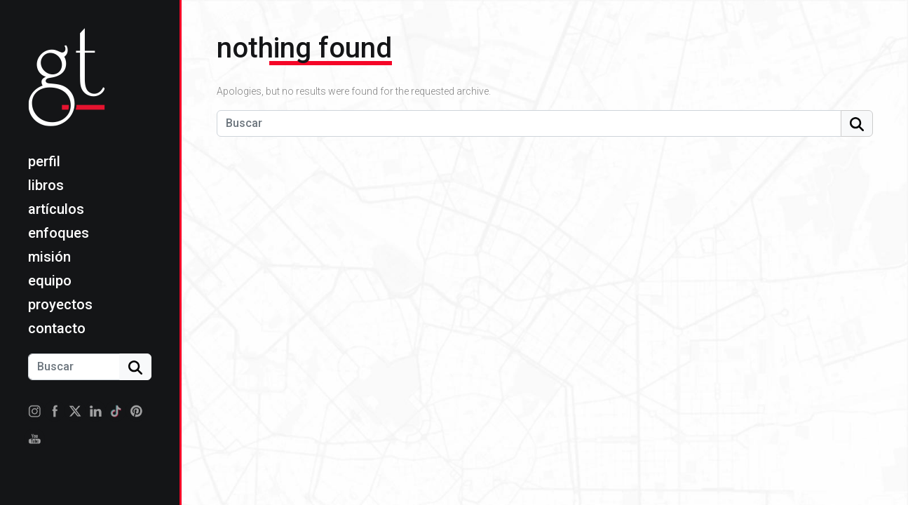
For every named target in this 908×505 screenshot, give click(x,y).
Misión (49, 256)
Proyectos (60, 304)
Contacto (57, 328)
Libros (46, 185)
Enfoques (58, 232)
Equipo (50, 280)
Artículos (56, 209)
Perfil (44, 161)
